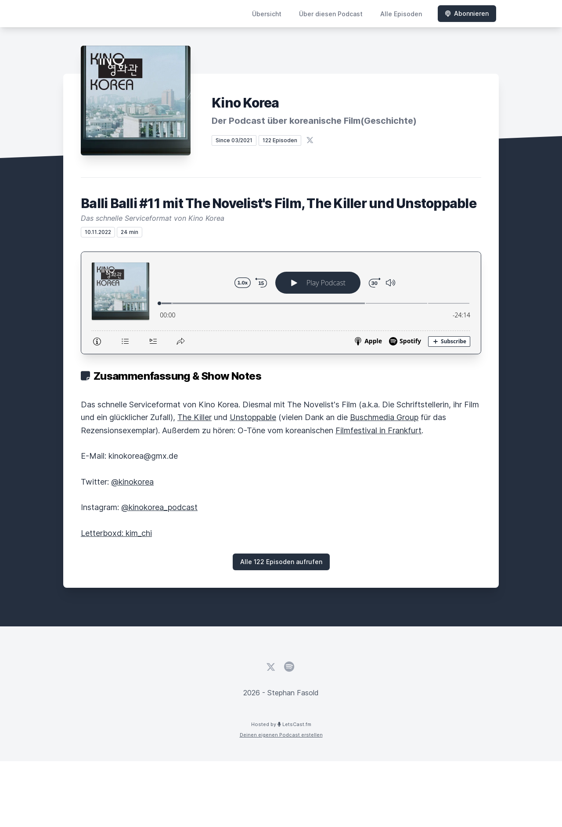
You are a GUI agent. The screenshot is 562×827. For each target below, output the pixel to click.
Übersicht (266, 14)
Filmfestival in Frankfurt (378, 430)
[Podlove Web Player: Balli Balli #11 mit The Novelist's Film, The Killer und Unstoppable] (281, 303)
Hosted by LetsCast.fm (281, 724)
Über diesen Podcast (331, 14)
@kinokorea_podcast (159, 507)
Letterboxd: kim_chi (116, 533)
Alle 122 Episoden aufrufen (281, 561)
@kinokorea (132, 481)
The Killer (194, 417)
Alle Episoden (401, 14)
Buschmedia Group (384, 417)
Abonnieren (467, 13)
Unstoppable (253, 417)
